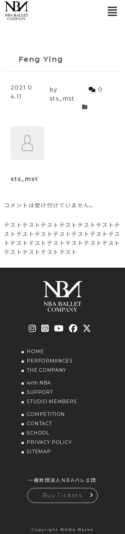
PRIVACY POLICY (49, 442)
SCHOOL (38, 433)
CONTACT (39, 424)
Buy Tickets (62, 495)
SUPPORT (40, 392)
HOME (35, 351)
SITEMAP (39, 452)
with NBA (39, 383)
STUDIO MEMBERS (52, 401)
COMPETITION (46, 414)
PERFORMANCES (49, 361)
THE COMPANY (46, 370)
